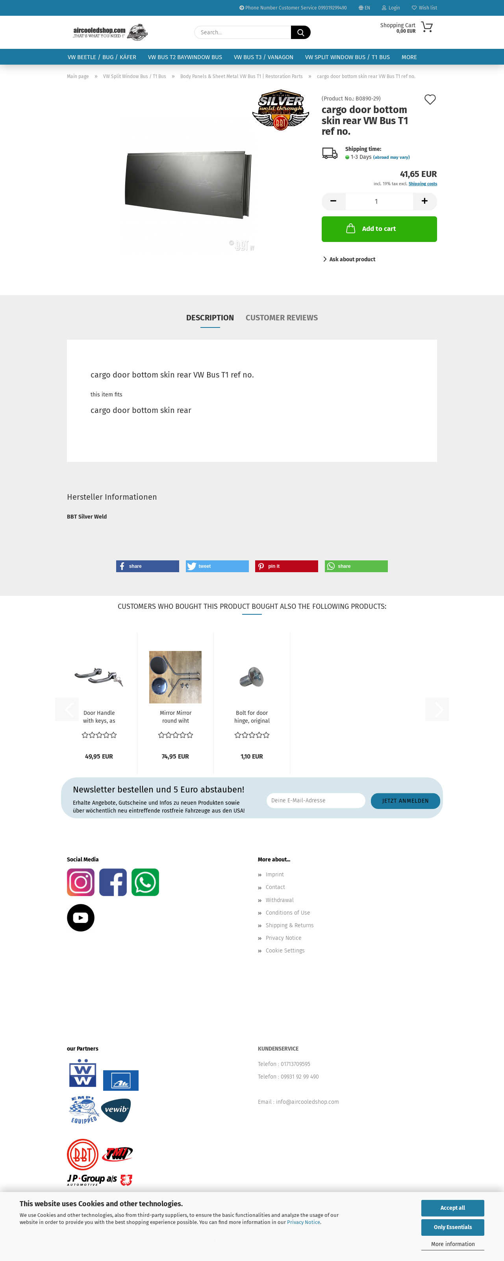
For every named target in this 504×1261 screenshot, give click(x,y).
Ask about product (352, 259)
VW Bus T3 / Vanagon (263, 57)
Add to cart (370, 228)
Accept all (453, 1208)
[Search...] (301, 32)
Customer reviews (282, 317)
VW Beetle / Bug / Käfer (102, 57)
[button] (333, 201)
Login (391, 8)
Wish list (424, 8)
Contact (275, 887)
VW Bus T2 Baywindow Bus (185, 57)
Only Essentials (453, 1227)
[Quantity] (379, 201)
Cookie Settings (285, 950)
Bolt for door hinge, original (252, 717)
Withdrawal (280, 900)
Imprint (275, 874)
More (409, 57)
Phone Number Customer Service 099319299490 (293, 8)
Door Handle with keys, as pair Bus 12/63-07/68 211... (99, 717)
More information (453, 1244)
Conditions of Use (288, 912)
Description (210, 317)
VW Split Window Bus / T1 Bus (347, 57)
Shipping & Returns (290, 925)
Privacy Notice (303, 1222)
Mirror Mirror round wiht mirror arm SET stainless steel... (175, 717)
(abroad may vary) (391, 157)
